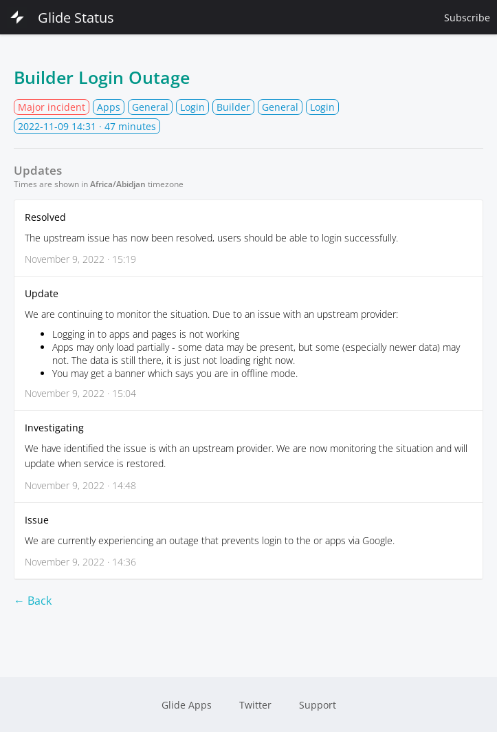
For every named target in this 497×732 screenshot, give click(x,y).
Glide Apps (187, 704)
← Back (33, 600)
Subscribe (467, 17)
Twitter (255, 704)
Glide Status (60, 17)
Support (317, 704)
